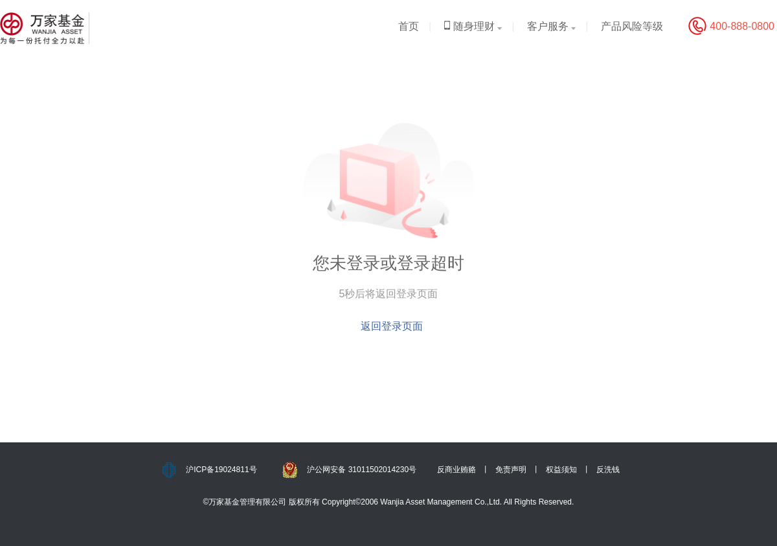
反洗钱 (608, 469)
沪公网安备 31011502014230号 (361, 469)
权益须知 (561, 469)
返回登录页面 (392, 326)
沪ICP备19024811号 (221, 469)
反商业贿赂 (456, 469)
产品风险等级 (632, 26)
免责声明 (510, 469)
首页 (408, 26)
